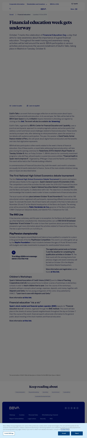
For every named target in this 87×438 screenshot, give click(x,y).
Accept (64, 433)
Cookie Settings (8, 433)
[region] (43, 430)
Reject (77, 433)
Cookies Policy (65, 429)
